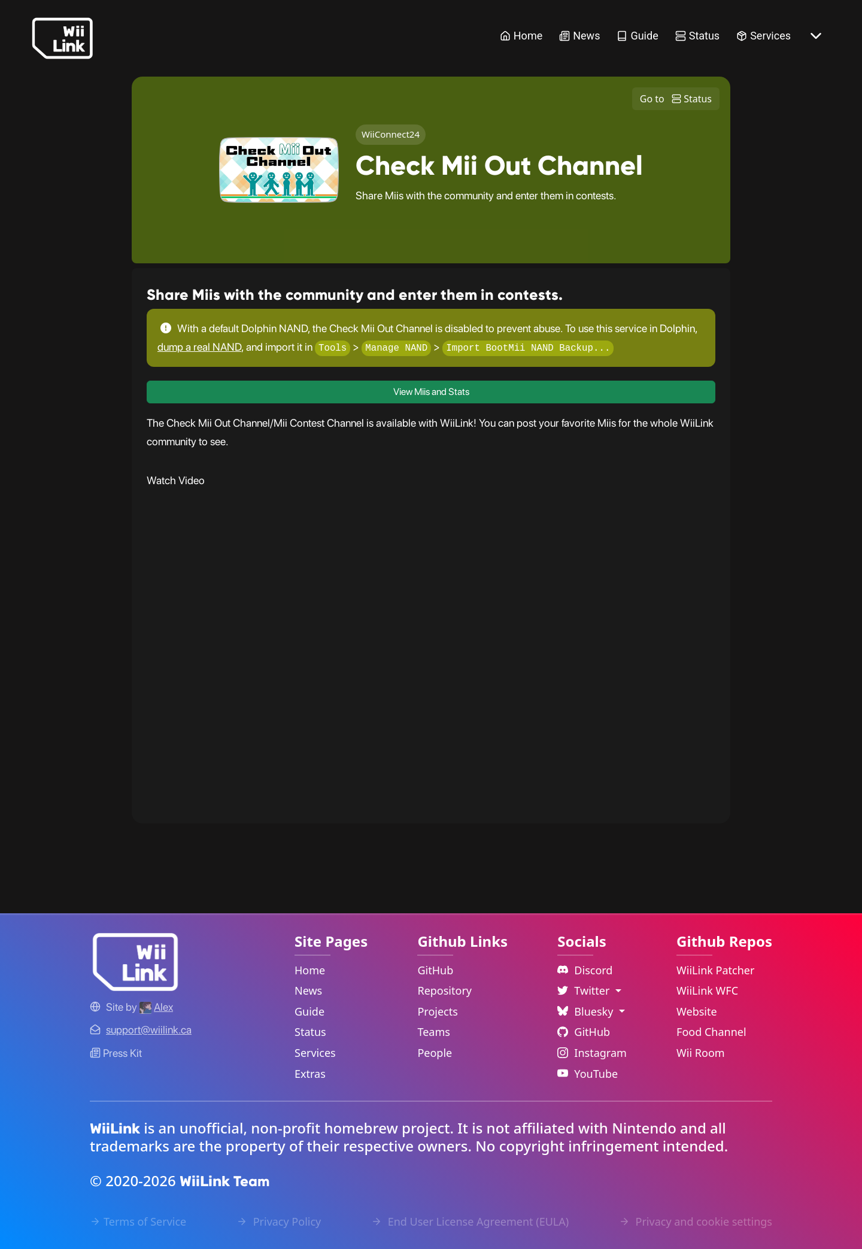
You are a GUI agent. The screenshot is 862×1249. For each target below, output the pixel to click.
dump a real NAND (199, 347)
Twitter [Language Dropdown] (584, 990)
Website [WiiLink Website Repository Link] (696, 1011)
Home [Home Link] (521, 35)
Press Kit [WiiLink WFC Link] (116, 1053)
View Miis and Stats (431, 392)
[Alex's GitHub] (156, 1007)
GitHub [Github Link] (583, 1032)
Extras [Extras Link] (310, 1073)
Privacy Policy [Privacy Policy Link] (278, 1221)
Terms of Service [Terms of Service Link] (138, 1221)
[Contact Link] (149, 1029)
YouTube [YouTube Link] (587, 1073)
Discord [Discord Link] (584, 970)
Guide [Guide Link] (637, 35)
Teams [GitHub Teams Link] (433, 1032)
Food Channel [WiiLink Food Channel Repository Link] (711, 1032)
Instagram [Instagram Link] (592, 1053)
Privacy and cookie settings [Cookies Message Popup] (695, 1221)
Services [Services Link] (763, 35)
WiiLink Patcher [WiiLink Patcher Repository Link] (715, 970)
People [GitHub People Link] (434, 1053)
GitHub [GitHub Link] (435, 970)
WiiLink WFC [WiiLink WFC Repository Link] (707, 990)
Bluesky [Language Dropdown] (586, 1011)
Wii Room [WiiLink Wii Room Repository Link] (700, 1053)
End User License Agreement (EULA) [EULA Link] (470, 1221)
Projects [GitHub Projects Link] (437, 1011)
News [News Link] (579, 35)
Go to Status (676, 98)
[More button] (816, 35)
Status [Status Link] (697, 35)
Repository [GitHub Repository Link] (444, 990)
